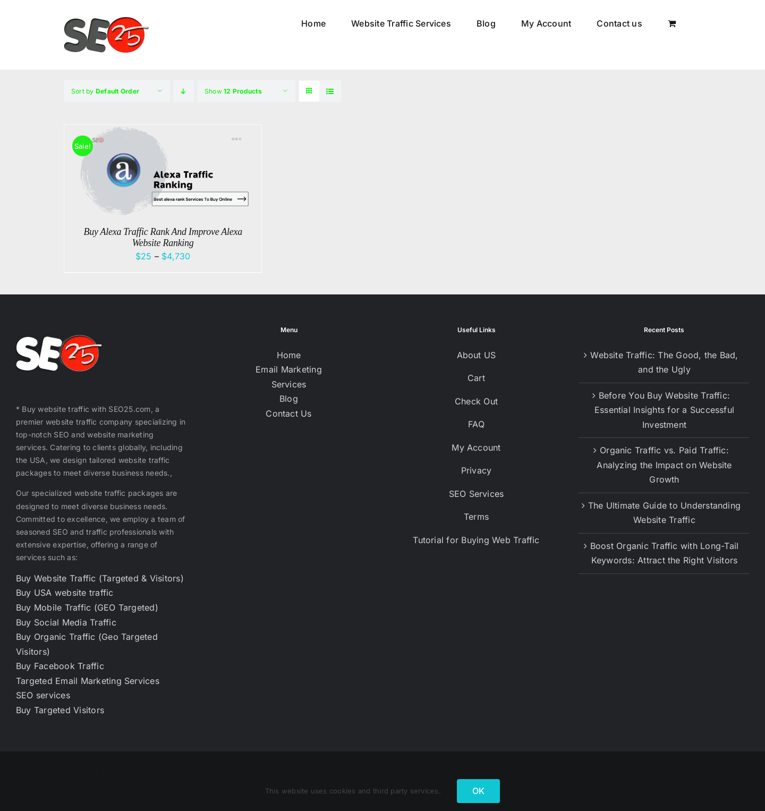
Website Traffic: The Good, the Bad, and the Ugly (664, 362)
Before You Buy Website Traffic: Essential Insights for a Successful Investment (664, 410)
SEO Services (476, 493)
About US (476, 355)
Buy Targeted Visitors (60, 710)
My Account (476, 447)
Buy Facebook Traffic (60, 666)
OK (478, 790)
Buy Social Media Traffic (66, 622)
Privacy (476, 470)
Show (233, 91)
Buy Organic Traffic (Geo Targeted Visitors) (87, 644)
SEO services (43, 695)
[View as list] (330, 91)
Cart (476, 378)
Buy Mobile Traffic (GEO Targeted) (87, 607)
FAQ (476, 424)
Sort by (105, 91)
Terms (476, 516)
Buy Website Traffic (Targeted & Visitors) (100, 578)
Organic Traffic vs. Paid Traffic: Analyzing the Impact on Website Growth (664, 465)
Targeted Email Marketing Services (87, 680)
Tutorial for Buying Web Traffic (476, 540)
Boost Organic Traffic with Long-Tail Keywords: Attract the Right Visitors (664, 553)
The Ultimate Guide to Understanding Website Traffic (664, 513)
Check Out (476, 401)
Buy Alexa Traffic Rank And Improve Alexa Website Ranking (162, 237)
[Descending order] (183, 91)
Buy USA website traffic (65, 592)
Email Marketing (289, 369)
